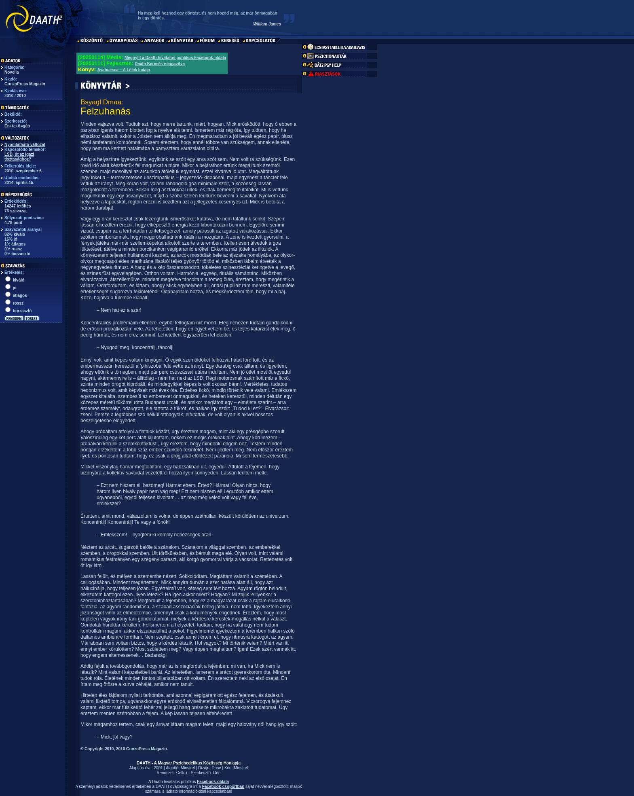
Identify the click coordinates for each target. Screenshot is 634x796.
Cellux (182, 773)
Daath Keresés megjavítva (160, 63)
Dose (216, 768)
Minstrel (188, 768)
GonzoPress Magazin (24, 84)
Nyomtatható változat (24, 144)
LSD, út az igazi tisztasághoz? (19, 156)
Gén (217, 773)
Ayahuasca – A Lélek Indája (123, 70)
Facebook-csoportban (223, 786)
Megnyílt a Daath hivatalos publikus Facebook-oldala (175, 57)
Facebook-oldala (213, 781)
